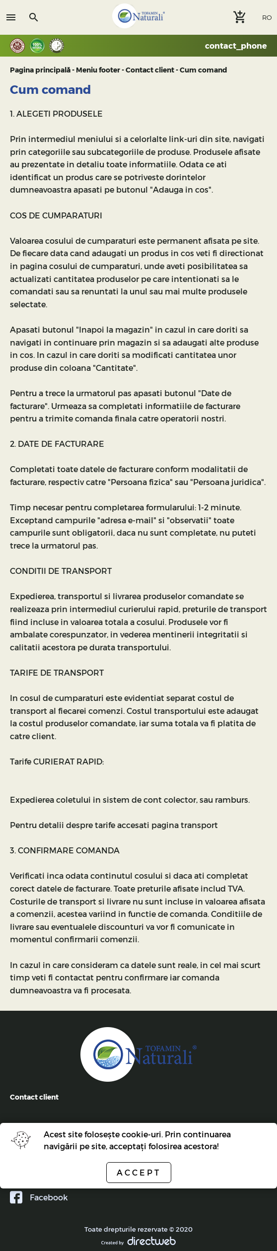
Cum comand (203, 70)
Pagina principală (40, 70)
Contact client (150, 70)
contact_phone (236, 45)
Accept (139, 1172)
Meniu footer (98, 70)
